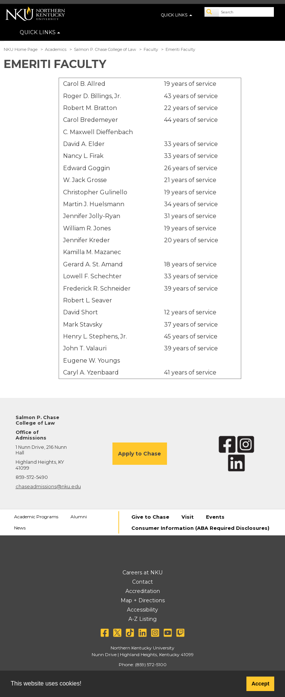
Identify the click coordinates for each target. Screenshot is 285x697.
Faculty (151, 49)
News (20, 528)
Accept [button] (260, 684)
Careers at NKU (142, 572)
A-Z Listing (142, 619)
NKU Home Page (20, 49)
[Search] (211, 12)
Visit (187, 517)
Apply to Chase (139, 453)
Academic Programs (36, 516)
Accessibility (142, 609)
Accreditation (142, 591)
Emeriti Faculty (180, 49)
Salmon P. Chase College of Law (105, 49)
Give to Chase (150, 517)
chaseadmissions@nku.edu (48, 486)
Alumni (79, 516)
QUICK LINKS (40, 32)
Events (215, 517)
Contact (142, 581)
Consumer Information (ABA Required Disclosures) (200, 528)
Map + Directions (143, 600)
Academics (55, 49)
